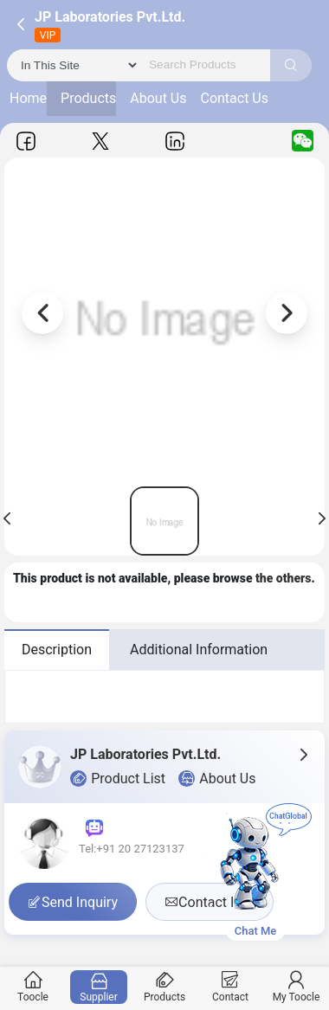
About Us (158, 98)
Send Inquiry (73, 902)
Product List (117, 779)
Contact (230, 987)
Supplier (99, 987)
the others (283, 578)
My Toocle (296, 987)
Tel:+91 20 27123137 (131, 848)
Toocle (33, 987)
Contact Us (234, 98)
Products (88, 98)
